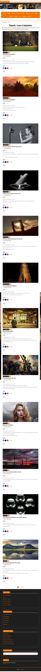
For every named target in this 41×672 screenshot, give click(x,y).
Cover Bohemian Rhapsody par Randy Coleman (15, 517)
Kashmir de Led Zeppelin (9, 99)
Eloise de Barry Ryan (8, 331)
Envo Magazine (21, 669)
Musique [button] (14, 13)
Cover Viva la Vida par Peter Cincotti (12, 472)
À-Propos (4, 597)
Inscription (34, 3)
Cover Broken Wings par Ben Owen (11, 563)
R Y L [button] (20, 16)
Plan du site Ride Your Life (7, 595)
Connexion (38, 3)
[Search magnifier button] (37, 653)
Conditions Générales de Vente (8, 641)
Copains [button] (16, 16)
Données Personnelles (6, 637)
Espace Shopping (6, 620)
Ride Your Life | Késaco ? (7, 599)
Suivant (22, 587)
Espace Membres (6, 618)
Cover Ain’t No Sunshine (9, 54)
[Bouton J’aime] (4, 58)
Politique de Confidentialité (7, 635)
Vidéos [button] (36, 13)
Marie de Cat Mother (8, 425)
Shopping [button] (11, 16)
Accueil (5, 13)
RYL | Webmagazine (20, 6)
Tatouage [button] (28, 13)
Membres (25, 16)
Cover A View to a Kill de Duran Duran (12, 146)
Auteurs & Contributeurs (7, 601)
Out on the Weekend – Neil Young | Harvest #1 (18, 1)
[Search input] (20, 653)
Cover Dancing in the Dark (9, 378)
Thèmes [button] (9, 13)
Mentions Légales (6, 634)
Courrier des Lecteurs (6, 603)
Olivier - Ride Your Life (7, 101)
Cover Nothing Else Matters (10, 286)
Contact (30, 16)
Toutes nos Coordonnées (7, 605)
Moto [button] (23, 13)
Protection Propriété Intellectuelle (8, 643)
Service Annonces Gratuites (7, 614)
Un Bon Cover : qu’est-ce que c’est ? (12, 193)
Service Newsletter (6, 616)
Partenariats (5, 624)
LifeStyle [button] (19, 13)
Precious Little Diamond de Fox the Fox (12, 239)
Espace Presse (5, 622)
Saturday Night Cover (10, 29)
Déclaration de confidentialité (7, 639)
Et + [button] (33, 13)
